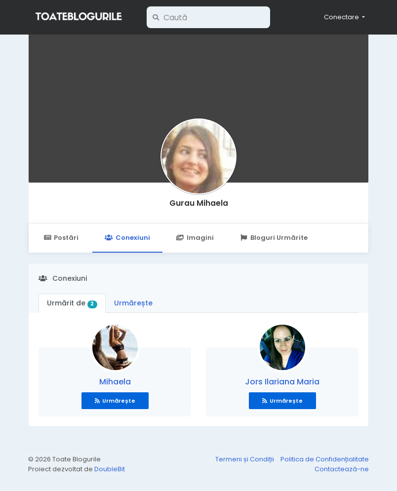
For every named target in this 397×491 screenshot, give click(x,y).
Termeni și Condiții (245, 459)
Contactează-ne (342, 469)
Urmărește (133, 303)
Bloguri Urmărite (274, 237)
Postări (61, 237)
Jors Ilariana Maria (282, 381)
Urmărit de (72, 303)
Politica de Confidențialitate (324, 459)
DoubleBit (109, 469)
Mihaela (115, 381)
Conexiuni (127, 237)
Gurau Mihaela (198, 203)
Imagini (195, 237)
